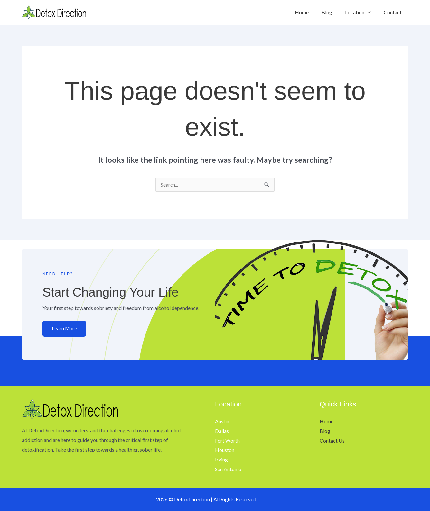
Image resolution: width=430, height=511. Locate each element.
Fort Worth (227, 441)
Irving (221, 460)
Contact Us (332, 441)
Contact (394, 12)
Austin (222, 421)
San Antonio (228, 469)
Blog (333, 12)
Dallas (222, 431)
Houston (224, 450)
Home (311, 12)
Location (358, 12)
